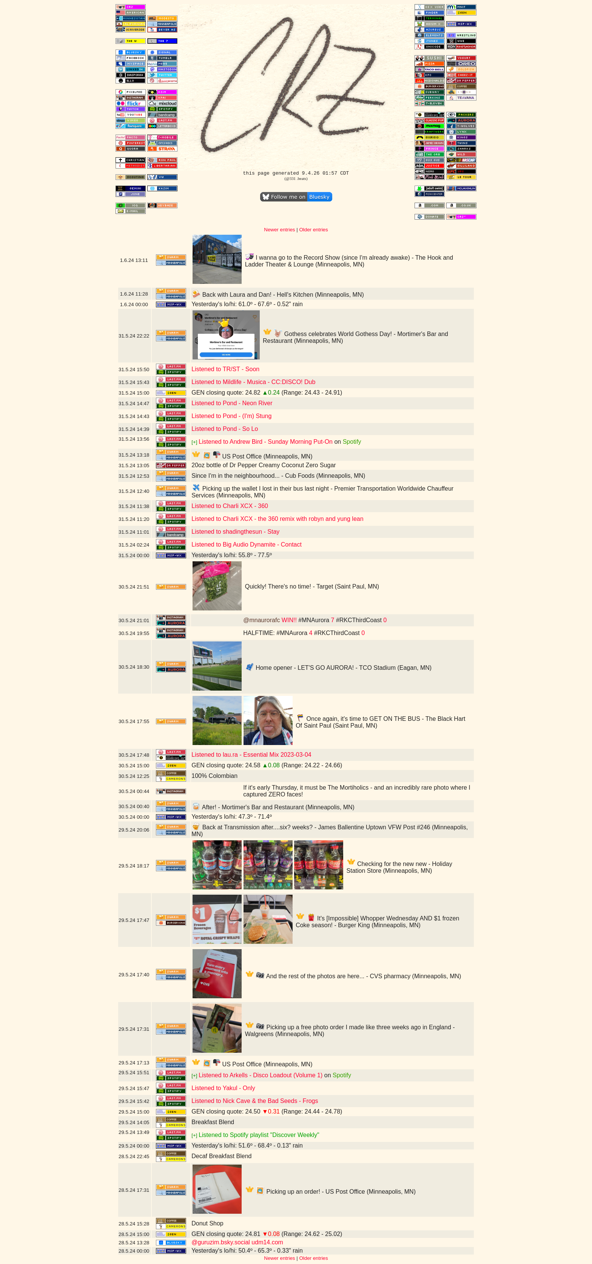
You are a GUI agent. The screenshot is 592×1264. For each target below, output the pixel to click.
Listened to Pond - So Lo (224, 429)
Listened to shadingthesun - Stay (235, 531)
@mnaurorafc (261, 620)
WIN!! (289, 620)
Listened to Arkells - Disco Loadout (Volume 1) (260, 1075)
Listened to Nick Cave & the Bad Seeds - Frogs (254, 1101)
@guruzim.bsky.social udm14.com (237, 1242)
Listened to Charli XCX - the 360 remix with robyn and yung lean (277, 519)
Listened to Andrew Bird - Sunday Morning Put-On (266, 441)
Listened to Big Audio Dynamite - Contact (246, 544)
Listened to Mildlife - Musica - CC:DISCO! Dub (253, 382)
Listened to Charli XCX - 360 (229, 506)
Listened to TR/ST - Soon (225, 369)
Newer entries (279, 229)
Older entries (313, 229)
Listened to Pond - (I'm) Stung (231, 416)
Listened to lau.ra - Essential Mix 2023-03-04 (251, 754)
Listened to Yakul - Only (223, 1088)
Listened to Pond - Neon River (231, 403)
